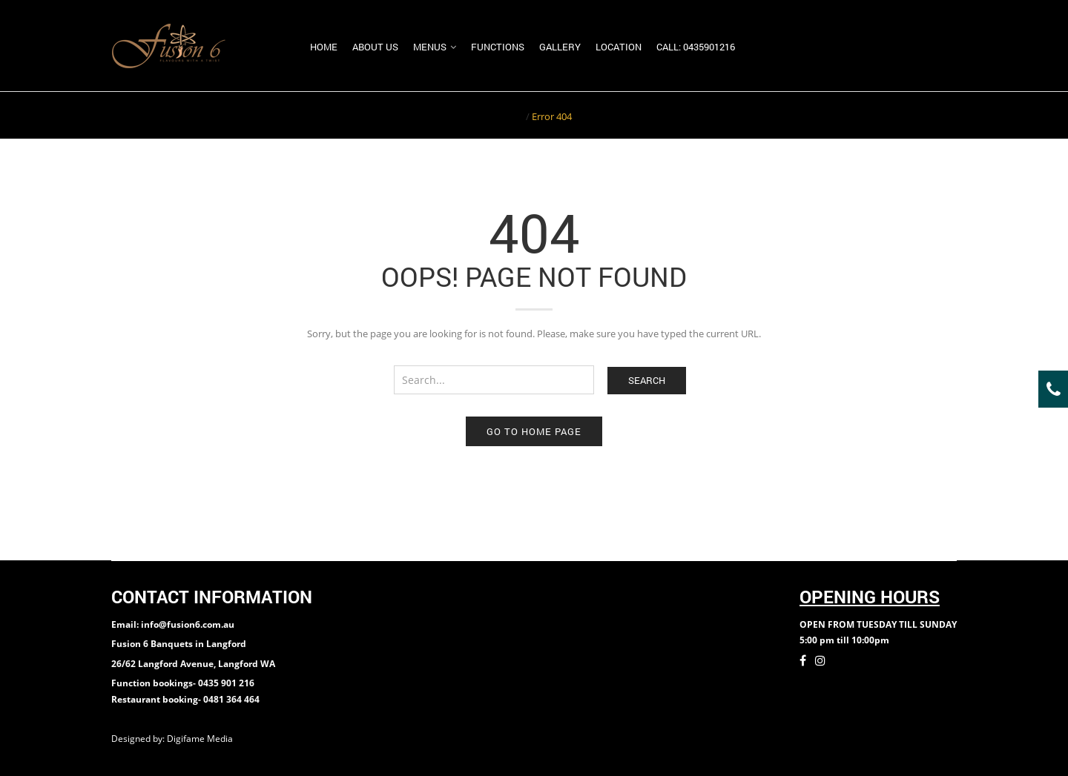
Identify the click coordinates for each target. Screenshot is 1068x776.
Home (323, 46)
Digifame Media (201, 738)
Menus (429, 46)
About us (375, 46)
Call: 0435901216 (695, 46)
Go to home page (534, 431)
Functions (497, 46)
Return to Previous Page (899, 115)
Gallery (560, 46)
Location (619, 46)
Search (646, 380)
